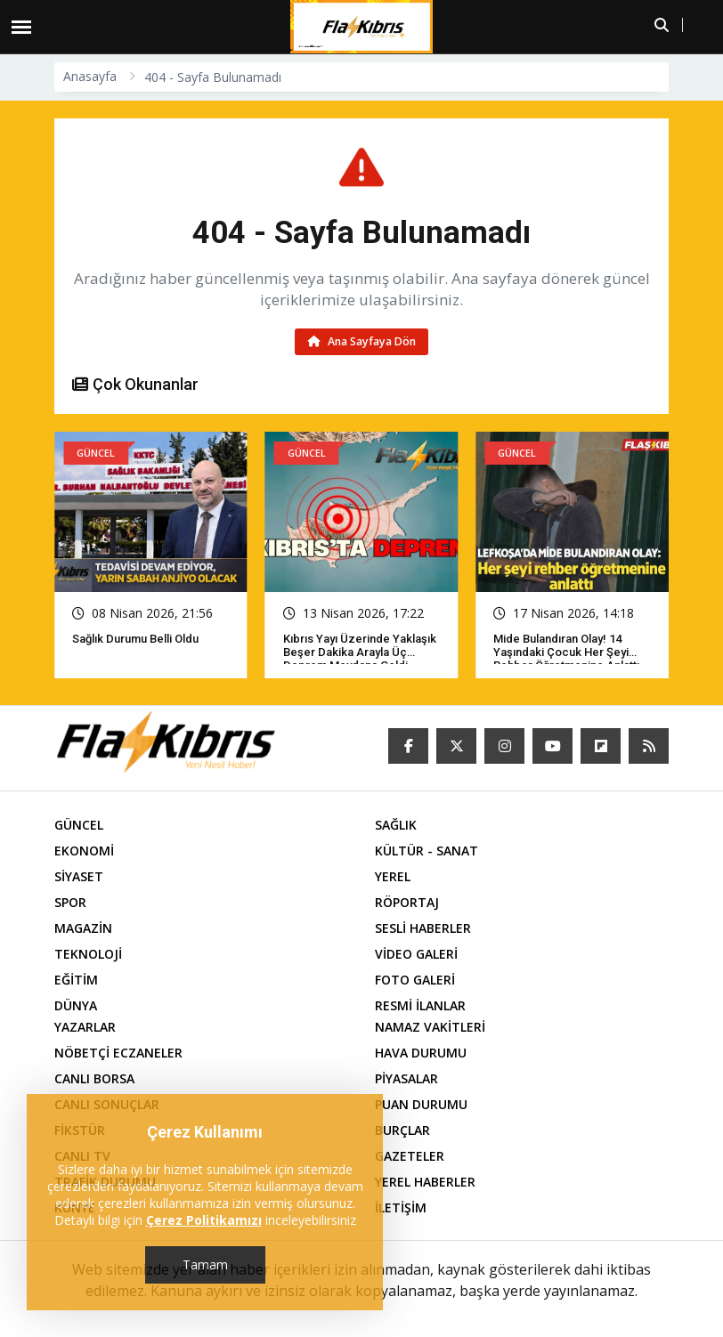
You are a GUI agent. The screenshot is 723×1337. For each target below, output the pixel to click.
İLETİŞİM (400, 1207)
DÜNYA (75, 1005)
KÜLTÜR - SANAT (426, 850)
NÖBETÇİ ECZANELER (118, 1052)
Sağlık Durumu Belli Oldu (135, 638)
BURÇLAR (402, 1130)
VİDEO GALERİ (416, 953)
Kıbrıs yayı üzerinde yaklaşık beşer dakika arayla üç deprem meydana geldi (359, 652)
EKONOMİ (84, 850)
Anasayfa (90, 76)
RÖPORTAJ (407, 902)
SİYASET (78, 876)
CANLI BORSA (94, 1078)
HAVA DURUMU (421, 1052)
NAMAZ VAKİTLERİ (430, 1026)
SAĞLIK (396, 824)
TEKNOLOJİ (88, 953)
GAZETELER (409, 1155)
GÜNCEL (78, 824)
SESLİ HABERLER (423, 928)
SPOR (70, 902)
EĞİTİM (76, 979)
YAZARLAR (85, 1026)
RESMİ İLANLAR (420, 1005)
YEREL (392, 876)
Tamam (205, 1264)
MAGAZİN (83, 928)
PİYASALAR (406, 1078)
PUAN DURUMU (421, 1104)
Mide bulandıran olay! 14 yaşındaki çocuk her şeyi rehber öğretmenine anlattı (566, 652)
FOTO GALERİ (415, 979)
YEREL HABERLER (425, 1181)
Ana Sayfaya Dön (362, 341)
